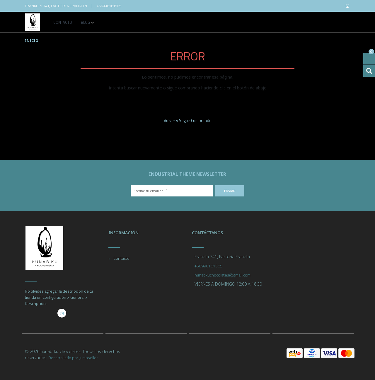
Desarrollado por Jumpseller (73, 357)
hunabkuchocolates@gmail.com (222, 275)
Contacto (62, 23)
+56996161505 (109, 6)
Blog (85, 23)
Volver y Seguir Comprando (188, 120)
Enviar (230, 191)
